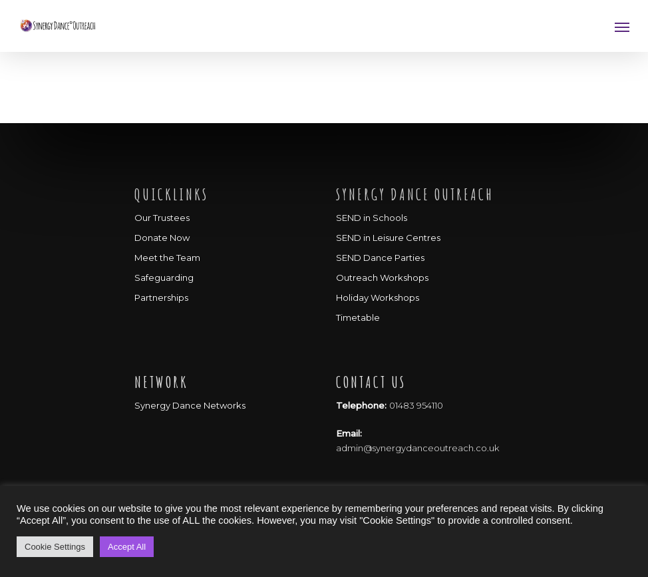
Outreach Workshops (382, 277)
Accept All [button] (127, 547)
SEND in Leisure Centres (388, 237)
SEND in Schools (371, 217)
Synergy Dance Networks (189, 405)
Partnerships (161, 297)
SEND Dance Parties (380, 257)
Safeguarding (164, 277)
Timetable (358, 317)
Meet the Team (167, 257)
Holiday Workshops (377, 297)
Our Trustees (162, 217)
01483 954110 (416, 405)
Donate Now (162, 237)
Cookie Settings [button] (55, 547)
